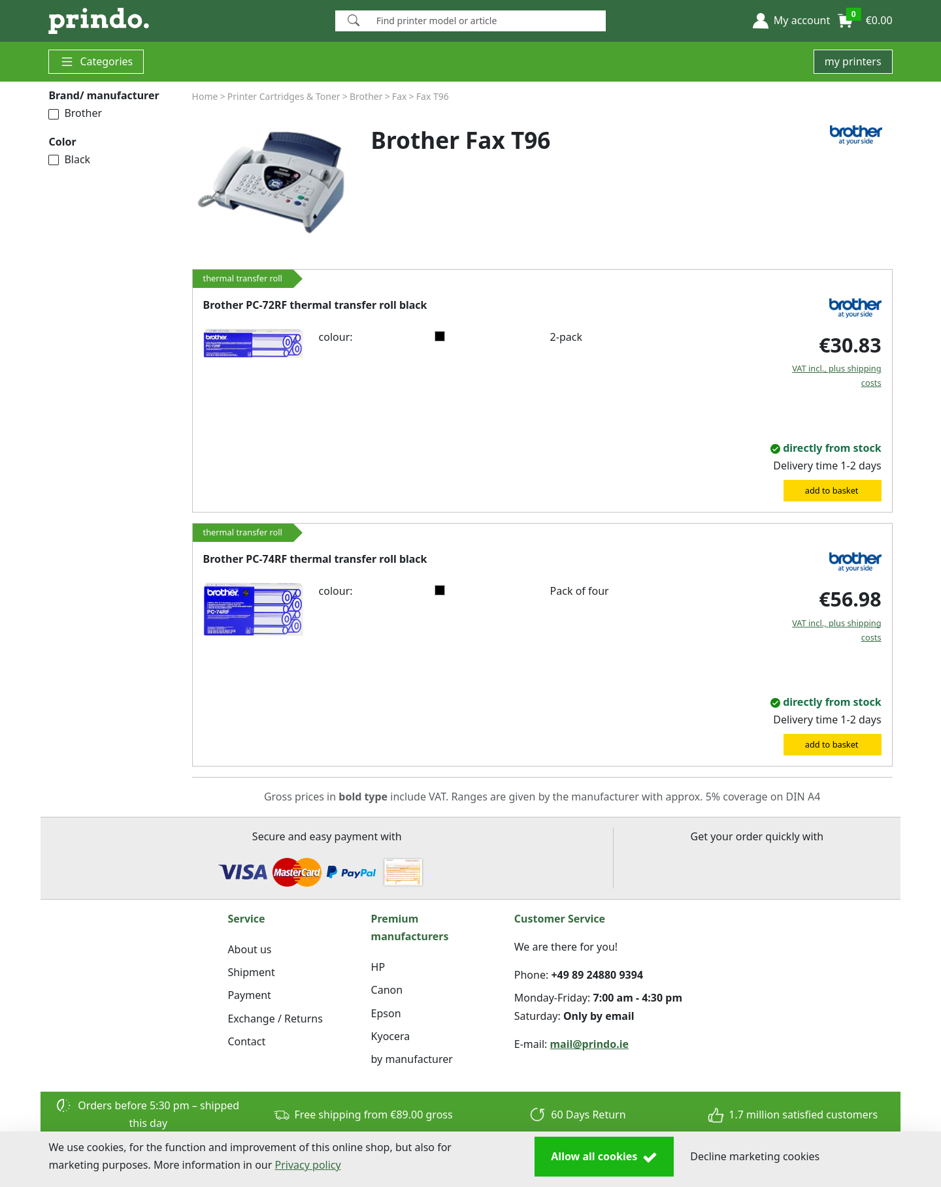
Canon (387, 990)
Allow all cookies (604, 1157)
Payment (249, 995)
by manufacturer (412, 1059)
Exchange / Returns (274, 1018)
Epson (386, 1013)
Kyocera (390, 1036)
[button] (791, 21)
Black (69, 159)
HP (378, 967)
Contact (246, 1041)
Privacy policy (308, 1165)
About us (249, 949)
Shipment (250, 972)
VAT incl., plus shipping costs (836, 375)
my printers (853, 61)
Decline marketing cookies (754, 1156)
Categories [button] (96, 61)
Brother (75, 113)
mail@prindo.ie (589, 1044)
